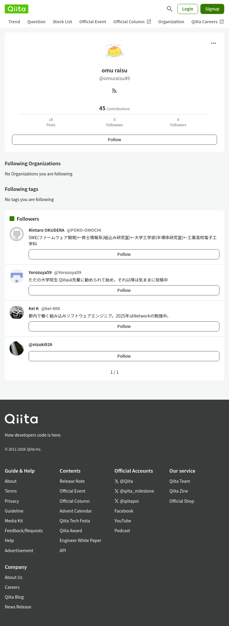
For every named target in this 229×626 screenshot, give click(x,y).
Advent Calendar (76, 511)
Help (9, 540)
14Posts (51, 122)
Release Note (72, 481)
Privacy (12, 501)
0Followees (114, 122)
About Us (13, 577)
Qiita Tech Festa (75, 521)
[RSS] (114, 90)
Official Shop (181, 501)
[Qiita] (16, 8)
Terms (11, 491)
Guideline (14, 511)
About (10, 481)
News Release (18, 607)
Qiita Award (71, 530)
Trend (14, 21)
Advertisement (19, 550)
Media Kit (14, 521)
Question (36, 21)
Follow (114, 139)
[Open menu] (213, 43)
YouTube (122, 521)
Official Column (132, 21)
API (63, 550)
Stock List (62, 21)
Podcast (122, 530)
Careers (12, 587)
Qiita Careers (207, 21)
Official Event (92, 21)
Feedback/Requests (24, 530)
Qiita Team (179, 481)
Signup (212, 9)
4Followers (178, 122)
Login (188, 9)
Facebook (123, 511)
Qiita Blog (14, 597)
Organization (171, 21)
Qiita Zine (178, 491)
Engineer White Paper (80, 540)
